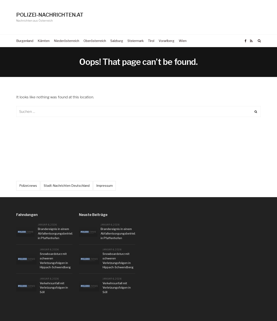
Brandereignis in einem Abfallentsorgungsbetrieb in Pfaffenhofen (55, 233)
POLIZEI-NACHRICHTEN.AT (49, 15)
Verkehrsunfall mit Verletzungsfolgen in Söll (54, 287)
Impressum (104, 185)
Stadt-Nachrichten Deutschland (67, 185)
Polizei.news (28, 185)
